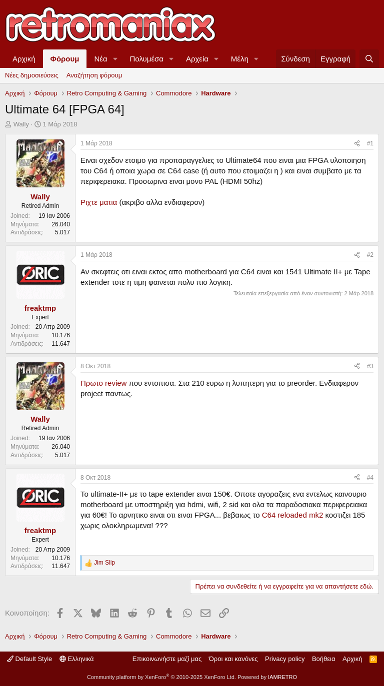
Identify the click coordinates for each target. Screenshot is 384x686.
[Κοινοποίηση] (357, 143)
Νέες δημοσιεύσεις (31, 75)
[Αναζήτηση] (369, 58)
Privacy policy (284, 659)
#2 (370, 254)
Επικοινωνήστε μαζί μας (167, 659)
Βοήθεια (324, 659)
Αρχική (24, 58)
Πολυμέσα (147, 58)
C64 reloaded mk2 (293, 515)
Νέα (100, 58)
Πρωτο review (103, 383)
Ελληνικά (77, 659)
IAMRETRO (282, 677)
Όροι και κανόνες (233, 659)
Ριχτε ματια (98, 202)
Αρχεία (197, 58)
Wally (21, 124)
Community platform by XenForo (161, 677)
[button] (115, 58)
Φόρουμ (65, 58)
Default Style (29, 659)
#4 (370, 477)
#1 (370, 143)
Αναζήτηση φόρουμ (94, 75)
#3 (370, 366)
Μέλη (239, 58)
